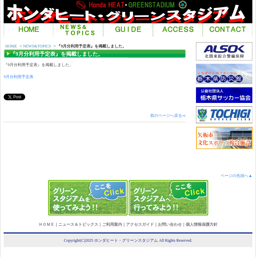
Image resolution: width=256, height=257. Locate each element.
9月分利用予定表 (18, 76)
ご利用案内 (112, 224)
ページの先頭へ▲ (236, 175)
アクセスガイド (140, 224)
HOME (11, 46)
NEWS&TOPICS (37, 46)
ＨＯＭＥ (46, 224)
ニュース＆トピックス (78, 224)
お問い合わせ (170, 224)
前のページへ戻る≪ (168, 115)
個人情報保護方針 (202, 224)
